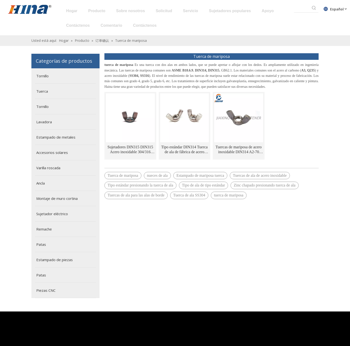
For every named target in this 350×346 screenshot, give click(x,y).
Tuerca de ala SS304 (189, 195)
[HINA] (29, 10)
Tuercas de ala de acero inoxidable (260, 175)
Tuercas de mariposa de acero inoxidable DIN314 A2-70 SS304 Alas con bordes (238, 149)
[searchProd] (302, 8)
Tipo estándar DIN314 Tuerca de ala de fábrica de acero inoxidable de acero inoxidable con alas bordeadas (184, 149)
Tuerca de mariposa (123, 175)
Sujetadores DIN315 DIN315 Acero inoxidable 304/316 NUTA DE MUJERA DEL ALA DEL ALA (130, 149)
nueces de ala (157, 175)
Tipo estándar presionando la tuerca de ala (140, 185)
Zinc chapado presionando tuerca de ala (264, 185)
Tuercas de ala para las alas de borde (136, 195)
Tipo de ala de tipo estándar (203, 185)
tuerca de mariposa (228, 195)
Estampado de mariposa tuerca (200, 175)
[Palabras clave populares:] (314, 8)
